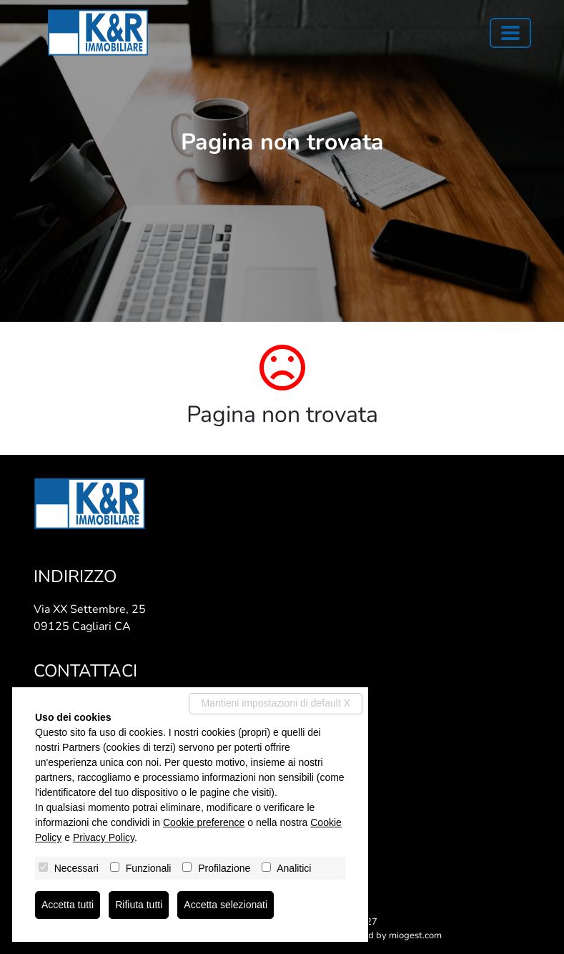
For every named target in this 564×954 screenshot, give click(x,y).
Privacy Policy (103, 837)
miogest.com (415, 935)
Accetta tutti (67, 904)
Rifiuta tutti (138, 904)
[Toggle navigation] (510, 33)
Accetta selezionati (225, 904)
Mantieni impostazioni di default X (275, 703)
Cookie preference (203, 822)
